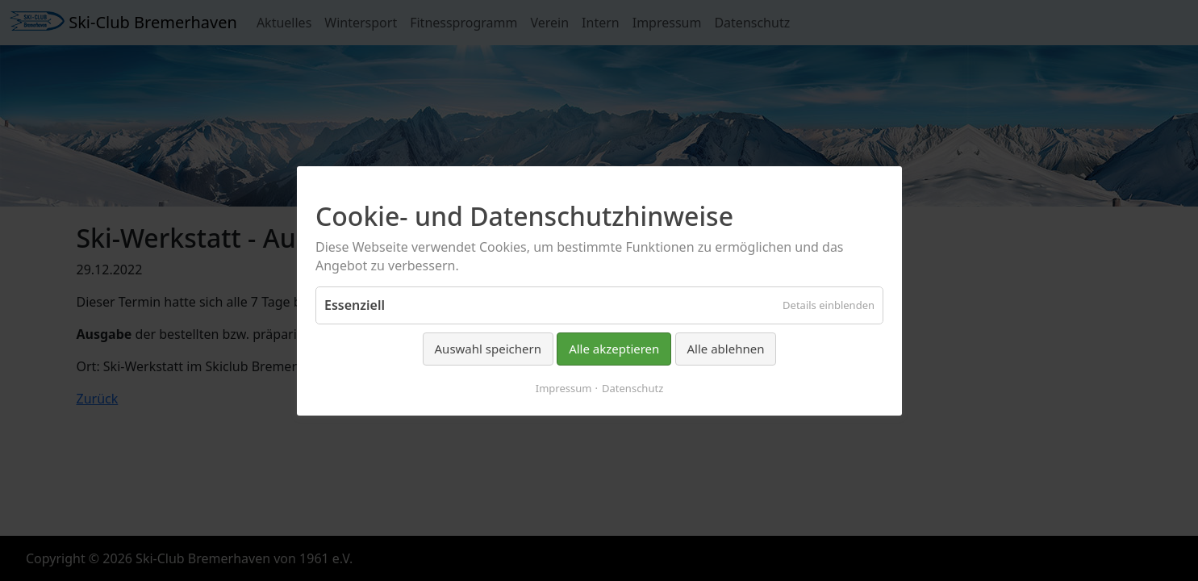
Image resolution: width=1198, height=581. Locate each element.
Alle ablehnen (725, 349)
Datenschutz (632, 387)
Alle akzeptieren (614, 349)
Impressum (563, 387)
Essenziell (354, 305)
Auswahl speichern (487, 349)
